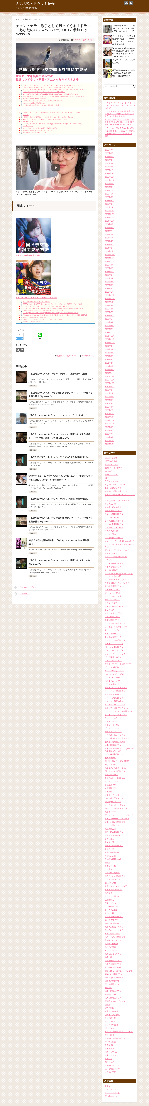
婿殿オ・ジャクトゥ (113, 795)
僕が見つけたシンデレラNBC (117, 761)
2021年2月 (109, 370)
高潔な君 (108, 1059)
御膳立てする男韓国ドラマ (116, 808)
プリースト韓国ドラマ (114, 667)
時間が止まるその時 (113, 836)
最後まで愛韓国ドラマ (114, 846)
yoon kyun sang (28, 121)
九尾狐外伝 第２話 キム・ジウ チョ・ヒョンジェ (38, 130)
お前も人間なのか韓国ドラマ (117, 501)
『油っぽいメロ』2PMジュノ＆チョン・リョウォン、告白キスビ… (44, 92)
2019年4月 (109, 437)
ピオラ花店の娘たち (113, 657)
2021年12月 (110, 336)
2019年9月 (109, 427)
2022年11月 (110, 299)
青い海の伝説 (110, 1042)
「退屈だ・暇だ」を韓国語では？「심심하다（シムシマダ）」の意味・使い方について (50, 117)
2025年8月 (109, 187)
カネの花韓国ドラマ (113, 567)
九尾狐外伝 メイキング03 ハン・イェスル (36, 132)
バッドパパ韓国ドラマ (114, 647)
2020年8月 (109, 390)
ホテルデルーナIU (112, 681)
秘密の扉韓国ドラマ (113, 964)
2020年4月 (109, 404)
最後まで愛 (109, 842)
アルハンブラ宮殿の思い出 (116, 557)
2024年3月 (109, 245)
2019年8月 (109, 431)
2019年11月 (110, 420)
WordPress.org (111, 1096)
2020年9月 (109, 387)
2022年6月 (109, 316)
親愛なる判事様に (112, 1011)
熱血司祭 (108, 893)
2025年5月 (109, 197)
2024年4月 (109, 241)
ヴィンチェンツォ (112, 728)
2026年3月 (109, 163)
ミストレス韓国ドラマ (114, 698)
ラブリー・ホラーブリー (115, 718)
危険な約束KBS (111, 775)
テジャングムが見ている (115, 623)
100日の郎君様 (111, 461)
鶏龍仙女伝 (109, 1062)
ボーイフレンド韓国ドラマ (116, 688)
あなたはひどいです (113, 488)
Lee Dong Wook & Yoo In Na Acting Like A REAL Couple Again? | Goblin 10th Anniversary (50, 94)
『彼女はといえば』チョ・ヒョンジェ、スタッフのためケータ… (43, 101)
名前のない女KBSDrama (115, 778)
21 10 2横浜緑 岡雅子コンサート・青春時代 (36, 302)
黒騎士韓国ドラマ (112, 1069)
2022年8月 (109, 309)
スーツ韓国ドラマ (112, 617)
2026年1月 (109, 170)
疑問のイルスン (111, 910)
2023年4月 (109, 282)
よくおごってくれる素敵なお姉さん (120, 541)
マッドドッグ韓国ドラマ (115, 691)
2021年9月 (109, 346)
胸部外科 (108, 988)
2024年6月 (109, 234)
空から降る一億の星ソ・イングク (119, 971)
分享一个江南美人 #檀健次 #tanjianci (34, 98)
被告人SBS (109, 1008)
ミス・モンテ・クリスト (115, 705)
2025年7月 (109, 190)
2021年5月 (109, 360)
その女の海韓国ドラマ (114, 524)
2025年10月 (110, 180)
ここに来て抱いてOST (114, 517)
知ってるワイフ (111, 920)
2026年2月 (109, 167)
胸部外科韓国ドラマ (113, 991)
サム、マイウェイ (112, 600)
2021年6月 (109, 356)
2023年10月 (110, 261)
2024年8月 (109, 228)
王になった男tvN (112, 896)
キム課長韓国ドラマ (113, 586)
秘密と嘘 (108, 957)
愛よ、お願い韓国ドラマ (115, 822)
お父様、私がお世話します (116, 507)
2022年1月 (109, 332)
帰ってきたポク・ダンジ (115, 805)
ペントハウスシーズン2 (114, 674)
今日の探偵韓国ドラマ (114, 754)
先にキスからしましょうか (116, 768)
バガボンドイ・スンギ (114, 644)
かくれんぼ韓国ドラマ (114, 514)
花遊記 (107, 1005)
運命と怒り (109, 1035)
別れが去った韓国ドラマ (115, 771)
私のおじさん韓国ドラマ (115, 937)
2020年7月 (109, 393)
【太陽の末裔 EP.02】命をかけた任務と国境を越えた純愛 (41, 105)
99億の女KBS (110, 471)
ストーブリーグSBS (113, 613)
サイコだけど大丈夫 (113, 596)
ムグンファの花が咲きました (117, 708)
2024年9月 (109, 224)
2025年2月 (109, 207)
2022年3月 (109, 326)
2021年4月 (109, 363)
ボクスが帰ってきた (113, 684)
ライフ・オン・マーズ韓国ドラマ (119, 711)
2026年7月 (109, 150)
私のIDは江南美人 (112, 934)
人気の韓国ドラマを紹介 (35, 3)
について (26, 115)
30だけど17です (111, 465)
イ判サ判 (108, 560)
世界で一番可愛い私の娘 (115, 742)
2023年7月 (109, 272)
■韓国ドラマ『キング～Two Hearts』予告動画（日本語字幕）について (45, 119)
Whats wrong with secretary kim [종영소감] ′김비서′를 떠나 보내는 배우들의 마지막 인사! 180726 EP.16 (55, 96)
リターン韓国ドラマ (113, 721)
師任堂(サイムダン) (113, 802)
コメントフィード (112, 1093)
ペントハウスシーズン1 (114, 671)
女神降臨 (108, 792)
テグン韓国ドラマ (112, 620)
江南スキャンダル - (25, 587)
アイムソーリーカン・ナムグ (117, 550)
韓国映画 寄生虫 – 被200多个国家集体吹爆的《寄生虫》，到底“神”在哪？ (123, 73)
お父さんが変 (110, 504)
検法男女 (108, 869)
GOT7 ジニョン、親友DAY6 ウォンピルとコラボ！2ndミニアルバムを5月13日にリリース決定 (52, 85)
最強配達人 (109, 839)
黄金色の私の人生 (112, 1065)
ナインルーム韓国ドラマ (115, 640)
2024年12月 (110, 214)
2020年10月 (110, 383)
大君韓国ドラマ (111, 788)
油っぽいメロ (110, 883)
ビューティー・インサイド (116, 654)
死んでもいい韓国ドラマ (115, 876)
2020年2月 (109, 410)
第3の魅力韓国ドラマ (114, 974)
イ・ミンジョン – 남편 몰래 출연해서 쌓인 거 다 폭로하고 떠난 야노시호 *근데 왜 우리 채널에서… (53, 89)
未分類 (107, 863)
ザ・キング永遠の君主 (114, 607)
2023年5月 (109, 278)
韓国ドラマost (111, 1055)
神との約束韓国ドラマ (114, 923)
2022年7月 (109, 312)
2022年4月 (109, 322)
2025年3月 (109, 204)
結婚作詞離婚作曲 (112, 981)
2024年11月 (110, 218)
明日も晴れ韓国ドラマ (114, 832)
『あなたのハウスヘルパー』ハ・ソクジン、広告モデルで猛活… (59, 374)
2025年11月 (110, 177)
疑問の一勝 (109, 913)
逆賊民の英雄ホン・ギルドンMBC (119, 1032)
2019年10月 (110, 424)
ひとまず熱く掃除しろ (114, 538)
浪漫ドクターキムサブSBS (116, 886)
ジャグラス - (22, 594)
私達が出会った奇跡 (113, 954)
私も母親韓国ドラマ (113, 950)
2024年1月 (109, 251)
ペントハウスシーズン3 (114, 678)
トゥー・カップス (112, 630)
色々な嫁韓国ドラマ (113, 998)
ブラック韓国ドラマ (113, 661)
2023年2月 (109, 289)
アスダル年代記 (111, 553)
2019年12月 (110, 417)
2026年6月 (109, 153)
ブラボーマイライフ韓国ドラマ (118, 664)
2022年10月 (110, 302)
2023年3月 (109, 285)
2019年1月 (109, 441)
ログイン (108, 1086)
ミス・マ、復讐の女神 (114, 701)
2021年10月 (110, 343)
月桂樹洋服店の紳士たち (115, 859)
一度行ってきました (113, 732)
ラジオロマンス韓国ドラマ (116, 715)
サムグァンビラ (111, 603)
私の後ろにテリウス (113, 940)
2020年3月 (109, 407)
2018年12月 (110, 444)
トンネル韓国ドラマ (113, 637)
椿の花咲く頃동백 (112, 873)
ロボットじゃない (112, 725)
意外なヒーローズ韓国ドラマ (117, 819)
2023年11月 (110, 258)
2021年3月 (109, 366)
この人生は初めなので (114, 521)
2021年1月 (109, 373)
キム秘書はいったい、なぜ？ (117, 583)
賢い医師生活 (110, 1018)
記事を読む (33, 385)
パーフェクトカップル (114, 650)
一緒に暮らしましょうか (115, 735)
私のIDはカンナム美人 (114, 930)
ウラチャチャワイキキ (114, 563)
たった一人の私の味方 (114, 528)
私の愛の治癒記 (111, 944)
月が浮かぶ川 (110, 856)
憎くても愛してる (112, 825)
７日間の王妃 (110, 1072)
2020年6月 (109, 397)
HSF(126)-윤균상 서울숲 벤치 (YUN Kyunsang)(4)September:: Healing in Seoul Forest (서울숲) (52, 124)
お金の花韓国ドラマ (113, 511)
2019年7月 (109, 434)
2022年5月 (109, 319)
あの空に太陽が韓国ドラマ (116, 491)
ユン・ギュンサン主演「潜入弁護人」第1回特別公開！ (40, 128)
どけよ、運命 (110, 534)
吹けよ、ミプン (111, 781)
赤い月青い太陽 (111, 1025)
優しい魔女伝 (110, 765)
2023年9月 (109, 265)
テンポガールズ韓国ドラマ (116, 627)
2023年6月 (109, 275)
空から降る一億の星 (113, 967)
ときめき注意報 (111, 531)
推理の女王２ (110, 829)
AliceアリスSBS (111, 475)
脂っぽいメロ (110, 994)
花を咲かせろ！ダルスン (115, 1001)
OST (107, 478)
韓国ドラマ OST (111, 1052)
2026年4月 (109, 160)
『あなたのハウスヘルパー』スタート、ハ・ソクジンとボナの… (59, 415)
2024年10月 (110, 221)
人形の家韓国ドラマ (113, 745)
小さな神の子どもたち (114, 798)
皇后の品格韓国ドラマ (114, 917)
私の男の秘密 (110, 947)
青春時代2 (109, 1045)
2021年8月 (109, 349)
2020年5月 (109, 400)
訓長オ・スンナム (112, 1015)
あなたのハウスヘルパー (83, 40)
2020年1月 (109, 414)
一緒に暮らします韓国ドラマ (117, 738)
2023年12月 (110, 255)
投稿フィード (110, 1089)
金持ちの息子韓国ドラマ (115, 1038)
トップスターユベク (113, 634)
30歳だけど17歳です (113, 468)
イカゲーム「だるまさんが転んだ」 (34, 103)
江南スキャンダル (112, 879)
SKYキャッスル (111, 481)
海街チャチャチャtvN (113, 890)
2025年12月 (110, 174)
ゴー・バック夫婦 (112, 593)
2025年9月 (109, 184)
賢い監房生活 (110, 1022)
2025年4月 (109, 201)
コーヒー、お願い (112, 590)
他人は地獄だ (110, 758)
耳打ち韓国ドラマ (112, 984)
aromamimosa (87, 356)
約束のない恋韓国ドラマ (115, 978)
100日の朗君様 (111, 458)
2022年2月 (109, 329)
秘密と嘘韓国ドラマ (113, 961)
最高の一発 (109, 849)
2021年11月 (110, 339)
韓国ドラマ (109, 1049)
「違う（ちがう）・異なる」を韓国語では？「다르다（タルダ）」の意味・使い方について (51, 112)
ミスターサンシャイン (114, 694)
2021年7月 (109, 353)
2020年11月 (110, 380)
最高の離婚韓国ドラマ (114, 852)
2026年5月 (109, 157)
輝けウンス (109, 1028)
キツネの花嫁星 (111, 570)
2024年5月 (109, 238)
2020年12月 (110, 376)
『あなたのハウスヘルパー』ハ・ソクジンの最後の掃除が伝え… (59, 457)
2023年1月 (109, 292)
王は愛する (109, 900)
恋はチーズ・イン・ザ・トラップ (119, 815)
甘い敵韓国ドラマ (112, 907)
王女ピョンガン (111, 903)
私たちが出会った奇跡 (114, 927)
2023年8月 (109, 268)
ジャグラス (109, 610)
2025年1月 (109, 211)
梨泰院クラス (110, 866)
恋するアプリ (110, 812)
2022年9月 (109, 305)
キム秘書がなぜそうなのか (116, 579)
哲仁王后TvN (110, 785)
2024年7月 (109, 231)
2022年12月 (110, 295)
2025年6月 (109, 194)
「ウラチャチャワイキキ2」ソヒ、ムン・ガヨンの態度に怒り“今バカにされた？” (48, 87)
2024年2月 (109, 248)
